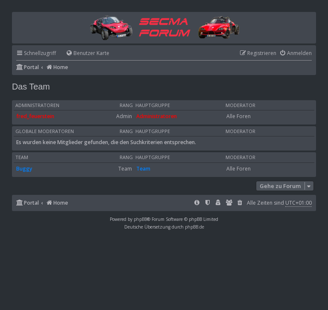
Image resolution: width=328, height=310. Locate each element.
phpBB (140, 219)
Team (21, 157)
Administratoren (37, 105)
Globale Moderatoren (44, 131)
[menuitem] (83, 53)
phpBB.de (194, 227)
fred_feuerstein (35, 116)
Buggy (24, 168)
